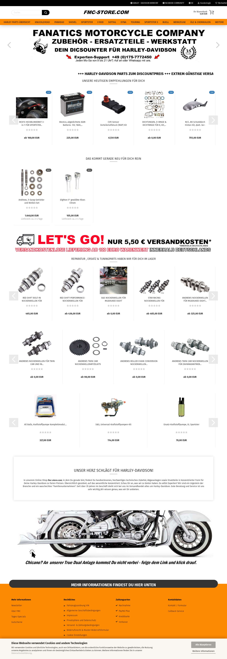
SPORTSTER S (151, 22)
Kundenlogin (204, 3)
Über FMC (16, 611)
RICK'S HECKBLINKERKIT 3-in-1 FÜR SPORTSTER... (31, 123)
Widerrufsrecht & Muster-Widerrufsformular (88, 630)
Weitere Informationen (203, 651)
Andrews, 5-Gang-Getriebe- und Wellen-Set (32, 201)
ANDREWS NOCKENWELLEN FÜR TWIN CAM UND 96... (37, 362)
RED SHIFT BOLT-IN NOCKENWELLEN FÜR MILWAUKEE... (32, 299)
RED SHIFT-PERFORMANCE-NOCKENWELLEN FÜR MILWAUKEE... (72, 299)
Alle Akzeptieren (203, 644)
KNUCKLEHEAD (42, 22)
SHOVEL (72, 22)
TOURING (135, 22)
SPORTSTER (87, 22)
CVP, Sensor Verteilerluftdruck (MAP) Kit (113, 123)
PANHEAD (59, 22)
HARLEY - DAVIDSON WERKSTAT (144, 3)
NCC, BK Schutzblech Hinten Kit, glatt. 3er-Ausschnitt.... (195, 123)
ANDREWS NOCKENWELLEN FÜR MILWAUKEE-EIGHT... (195, 299)
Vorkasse (123, 622)
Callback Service (176, 611)
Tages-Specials (18, 616)
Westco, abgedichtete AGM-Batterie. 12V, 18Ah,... (72, 123)
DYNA (123, 22)
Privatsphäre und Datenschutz (81, 620)
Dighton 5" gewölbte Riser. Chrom (72, 201)
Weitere (219, 22)
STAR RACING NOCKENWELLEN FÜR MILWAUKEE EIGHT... (154, 299)
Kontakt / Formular (177, 605)
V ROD (100, 22)
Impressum (72, 615)
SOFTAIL (112, 22)
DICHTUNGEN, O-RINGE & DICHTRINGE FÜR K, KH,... (154, 123)
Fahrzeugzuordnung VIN (78, 605)
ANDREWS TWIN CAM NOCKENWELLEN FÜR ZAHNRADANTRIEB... (190, 362)
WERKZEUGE (179, 22)
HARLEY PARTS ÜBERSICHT (17, 22)
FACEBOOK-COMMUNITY (173, 3)
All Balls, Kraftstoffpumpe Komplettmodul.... (45, 424)
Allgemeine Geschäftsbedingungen (83, 610)
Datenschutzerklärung (21, 653)
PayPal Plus (124, 611)
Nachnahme (124, 605)
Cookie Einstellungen (77, 635)
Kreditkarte (124, 616)
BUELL (166, 22)
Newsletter (16, 605)
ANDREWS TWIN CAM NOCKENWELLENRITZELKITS (88, 362)
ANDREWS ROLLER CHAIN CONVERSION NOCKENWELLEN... (139, 362)
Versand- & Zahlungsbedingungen (83, 625)
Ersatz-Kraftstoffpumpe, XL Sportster (181, 424)
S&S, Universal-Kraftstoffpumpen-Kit (113, 424)
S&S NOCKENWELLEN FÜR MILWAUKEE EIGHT (113, 299)
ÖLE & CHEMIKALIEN (200, 22)
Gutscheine (16, 622)
